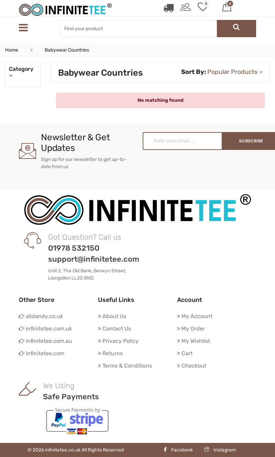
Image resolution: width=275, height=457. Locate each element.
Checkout (191, 365)
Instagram (220, 450)
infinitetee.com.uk (45, 328)
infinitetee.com (41, 353)
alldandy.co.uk (41, 316)
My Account (194, 316)
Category (23, 72)
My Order (191, 328)
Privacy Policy (118, 341)
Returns (110, 353)
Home (11, 50)
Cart (184, 353)
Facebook (178, 450)
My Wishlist (193, 341)
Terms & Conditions (125, 365)
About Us (112, 316)
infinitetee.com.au (45, 341)
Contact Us (114, 328)
